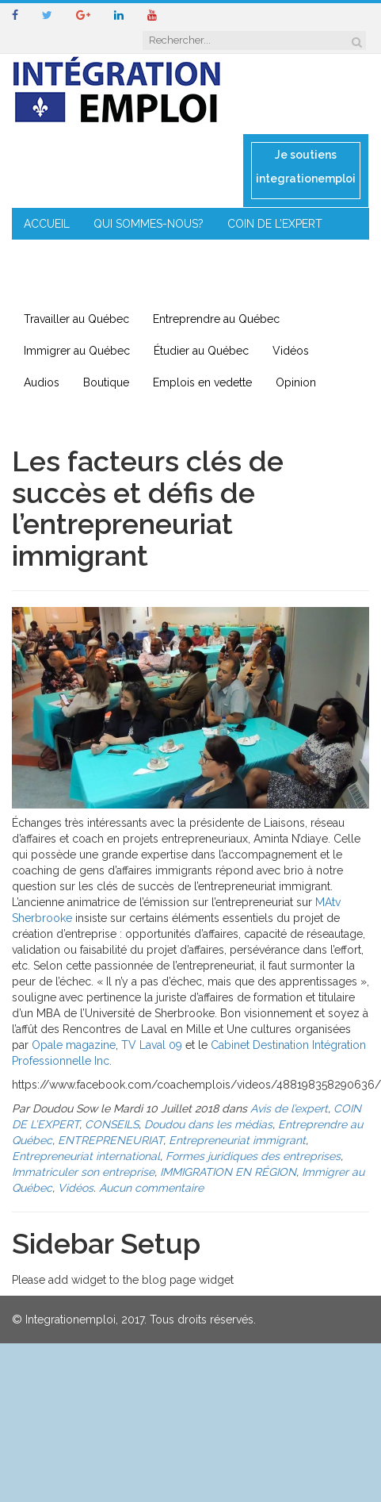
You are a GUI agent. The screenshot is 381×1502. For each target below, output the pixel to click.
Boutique (106, 382)
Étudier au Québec (201, 350)
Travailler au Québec (76, 319)
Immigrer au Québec (77, 350)
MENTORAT (130, 255)
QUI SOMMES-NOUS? (148, 223)
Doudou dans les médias (208, 1124)
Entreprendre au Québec (216, 319)
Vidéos (290, 350)
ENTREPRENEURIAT (234, 255)
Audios (41, 382)
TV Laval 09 (151, 1045)
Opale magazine (74, 1045)
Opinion (296, 382)
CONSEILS (50, 255)
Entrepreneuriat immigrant (237, 1140)
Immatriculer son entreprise (83, 1172)
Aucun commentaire (151, 1187)
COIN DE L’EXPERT (274, 223)
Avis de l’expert (289, 1108)
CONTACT (207, 287)
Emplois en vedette (202, 382)
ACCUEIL (47, 223)
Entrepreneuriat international (86, 1156)
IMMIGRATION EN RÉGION (91, 287)
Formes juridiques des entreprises (253, 1156)
